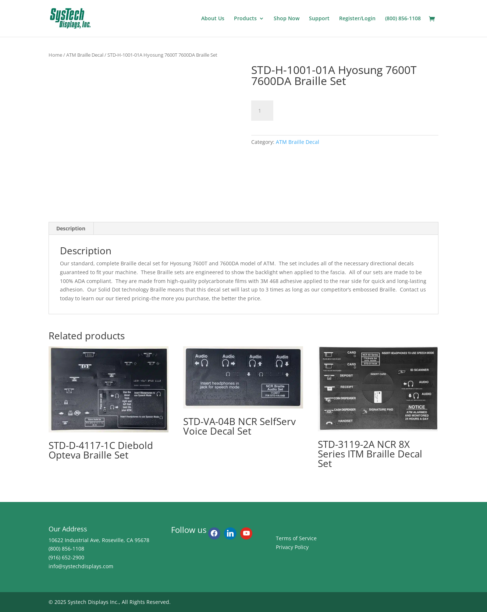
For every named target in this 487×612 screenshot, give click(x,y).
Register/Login (357, 19)
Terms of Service (296, 538)
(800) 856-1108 (403, 19)
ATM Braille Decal (84, 55)
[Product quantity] (262, 110)
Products (245, 19)
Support (319, 19)
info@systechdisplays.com (81, 566)
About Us (212, 19)
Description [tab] (70, 228)
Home (55, 55)
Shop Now (286, 19)
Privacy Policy (292, 547)
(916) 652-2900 (66, 557)
